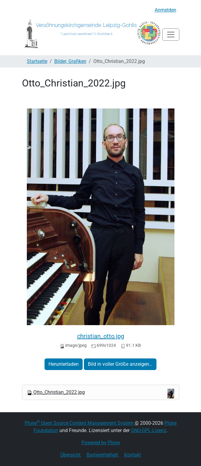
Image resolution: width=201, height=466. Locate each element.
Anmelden (165, 10)
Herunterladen (63, 364)
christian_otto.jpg (100, 336)
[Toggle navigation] (170, 34)
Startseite (37, 61)
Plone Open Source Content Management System (79, 423)
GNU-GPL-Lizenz (148, 430)
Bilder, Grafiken (70, 61)
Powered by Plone (100, 443)
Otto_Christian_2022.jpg (100, 393)
